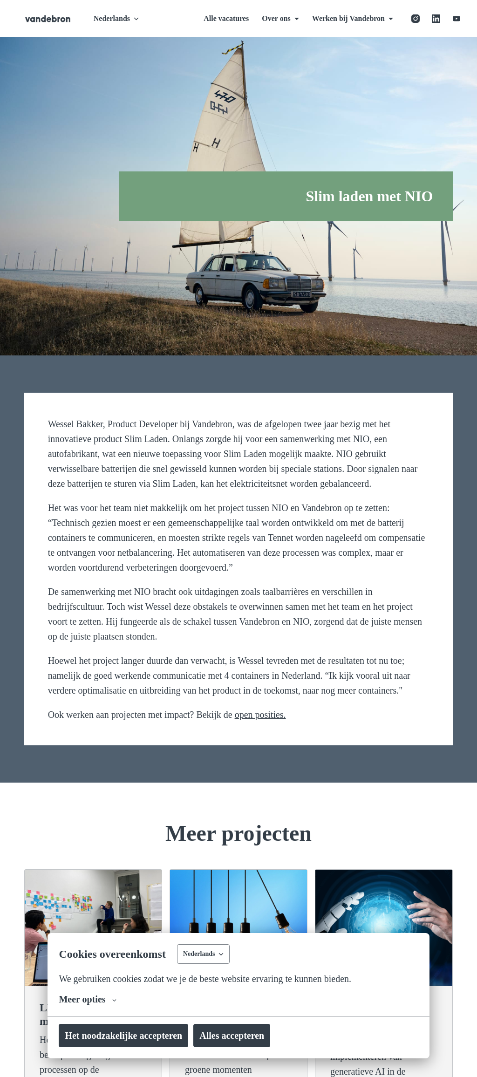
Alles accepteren (261, 1035)
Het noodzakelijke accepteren (134, 1035)
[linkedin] (436, 18)
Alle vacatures (208, 18)
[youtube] (456, 18)
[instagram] (415, 18)
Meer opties (92, 999)
